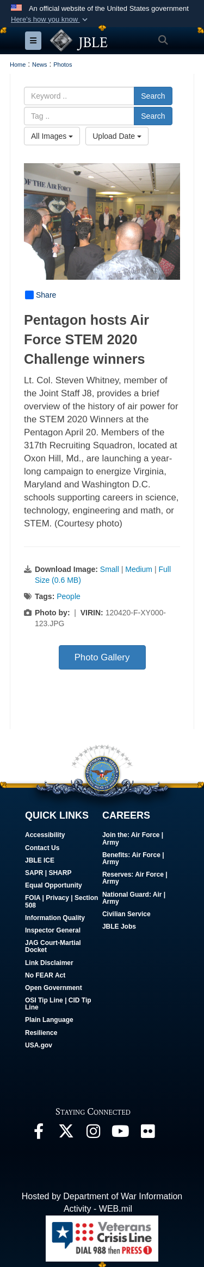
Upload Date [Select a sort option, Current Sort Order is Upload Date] (116, 136)
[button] (50, 19)
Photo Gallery (102, 657)
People (69, 596)
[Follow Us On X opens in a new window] (65, 1134)
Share (40, 295)
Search (153, 96)
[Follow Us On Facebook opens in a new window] (38, 1134)
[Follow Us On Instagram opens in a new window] (93, 1134)
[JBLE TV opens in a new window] (120, 1134)
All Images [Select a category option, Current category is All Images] (52, 136)
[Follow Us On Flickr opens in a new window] (147, 1134)
